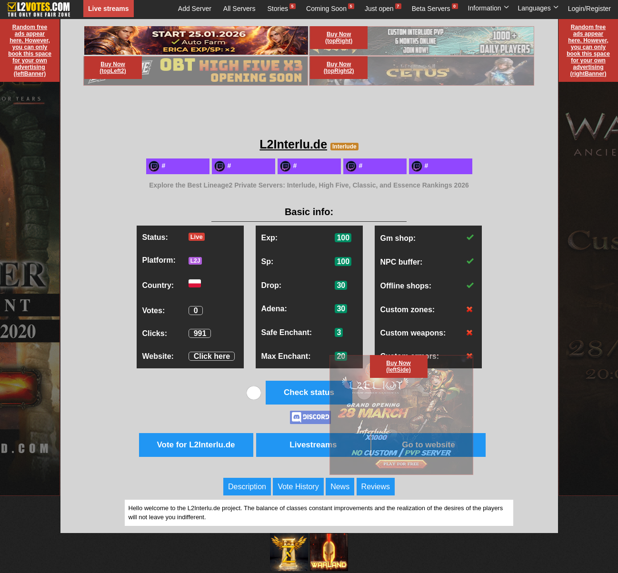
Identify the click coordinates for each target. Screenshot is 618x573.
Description (247, 487)
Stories (278, 8)
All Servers (239, 8)
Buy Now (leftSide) (398, 366)
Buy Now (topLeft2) (113, 67)
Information (488, 8)
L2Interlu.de (293, 144)
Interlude (344, 146)
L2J (195, 260)
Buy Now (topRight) (338, 37)
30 (341, 285)
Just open (379, 8)
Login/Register (589, 8)
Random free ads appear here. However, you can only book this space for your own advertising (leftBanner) (29, 50)
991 (200, 333)
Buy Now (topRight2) (339, 67)
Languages (538, 8)
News (339, 487)
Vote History (298, 487)
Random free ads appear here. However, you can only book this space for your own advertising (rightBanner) (588, 50)
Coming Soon (326, 8)
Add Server (194, 8)
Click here (212, 356)
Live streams (108, 8)
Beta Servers (431, 8)
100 (343, 238)
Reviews (375, 487)
